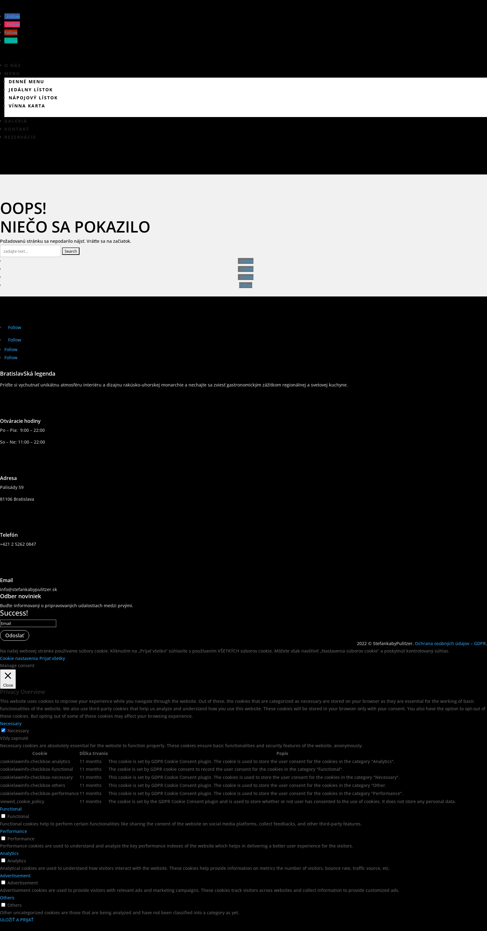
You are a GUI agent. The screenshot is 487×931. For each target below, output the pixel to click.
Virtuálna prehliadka (52, 161)
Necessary (18, 731)
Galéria (15, 121)
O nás (12, 65)
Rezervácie (20, 137)
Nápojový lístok (33, 98)
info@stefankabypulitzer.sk (28, 589)
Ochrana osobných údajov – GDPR (450, 643)
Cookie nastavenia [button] (19, 658)
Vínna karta (27, 106)
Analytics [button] (9, 853)
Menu (12, 73)
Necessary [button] (10, 723)
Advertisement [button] (15, 876)
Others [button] (7, 898)
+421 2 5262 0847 (18, 544)
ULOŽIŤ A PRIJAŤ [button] (17, 920)
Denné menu (26, 81)
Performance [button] (13, 831)
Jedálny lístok (31, 90)
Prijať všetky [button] (52, 658)
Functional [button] (11, 809)
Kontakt (16, 129)
